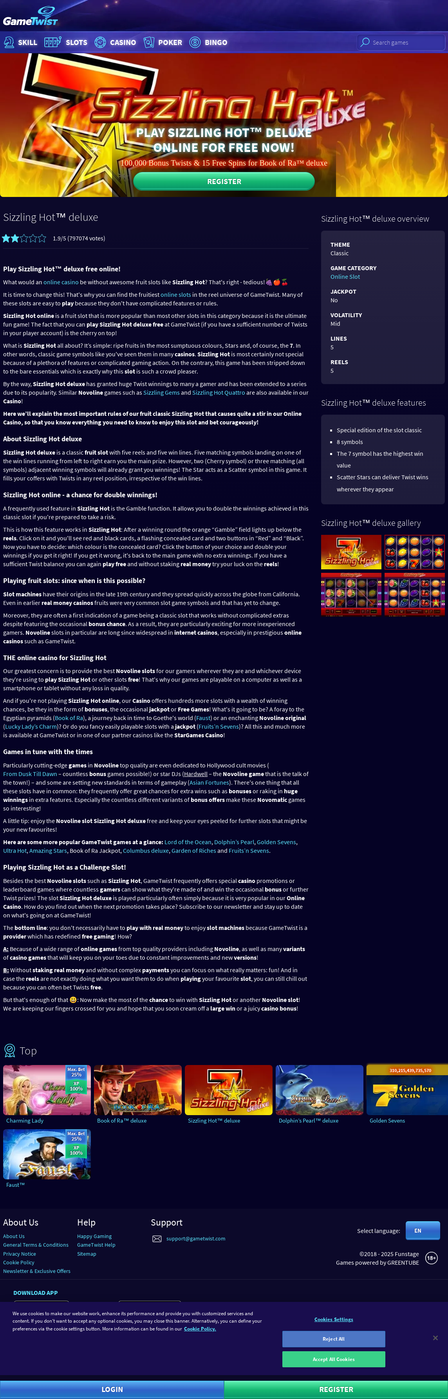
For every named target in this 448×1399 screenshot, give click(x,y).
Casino (114, 42)
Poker (161, 42)
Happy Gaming (94, 1236)
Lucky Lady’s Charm (31, 726)
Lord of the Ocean (187, 842)
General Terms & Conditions (36, 1244)
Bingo (207, 42)
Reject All (334, 1343)
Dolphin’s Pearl (234, 842)
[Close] (435, 1342)
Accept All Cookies (334, 1364)
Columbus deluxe (146, 850)
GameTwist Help (96, 1244)
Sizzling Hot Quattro (218, 392)
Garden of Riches (194, 850)
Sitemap (86, 1253)
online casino (61, 282)
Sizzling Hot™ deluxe (214, 1120)
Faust (203, 718)
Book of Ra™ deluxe (121, 1120)
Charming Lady (24, 1120)
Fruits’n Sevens (219, 726)
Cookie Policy (18, 1262)
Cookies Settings (333, 1324)
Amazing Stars (48, 850)
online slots (176, 294)
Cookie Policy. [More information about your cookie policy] (200, 1333)
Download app (35, 1292)
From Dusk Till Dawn (30, 774)
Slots (64, 42)
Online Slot (345, 276)
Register (224, 181)
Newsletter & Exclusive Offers (36, 1270)
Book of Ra (69, 718)
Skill (19, 42)
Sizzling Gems (161, 392)
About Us (14, 1236)
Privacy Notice (19, 1253)
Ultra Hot (15, 850)
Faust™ (15, 1184)
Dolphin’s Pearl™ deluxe (308, 1120)
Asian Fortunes (209, 782)
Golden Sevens (276, 842)
